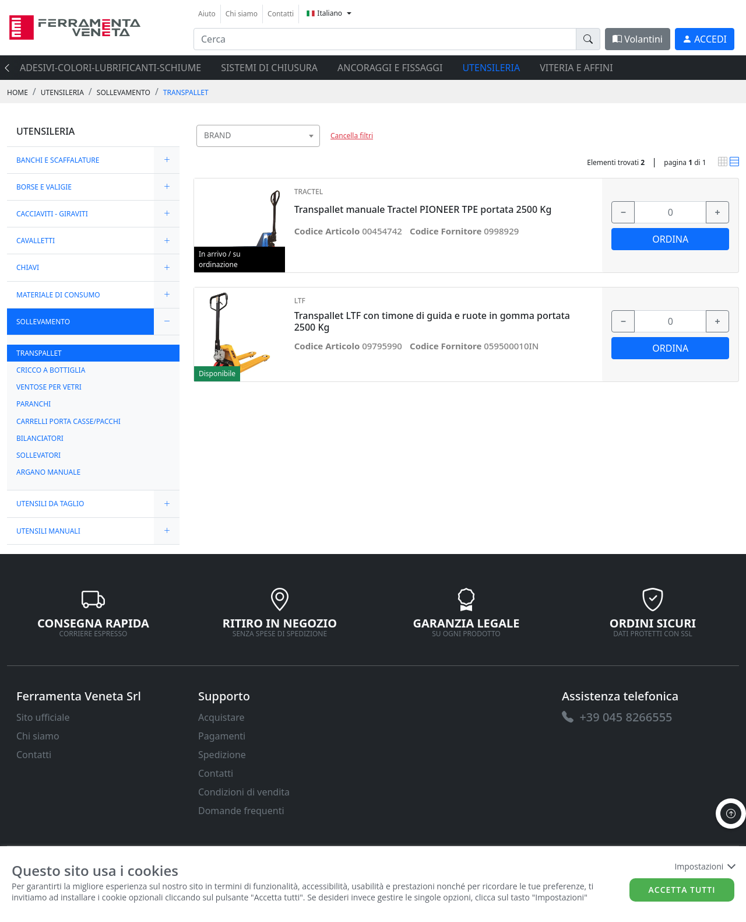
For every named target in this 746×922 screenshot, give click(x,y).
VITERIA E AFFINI (576, 67)
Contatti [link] (281, 14)
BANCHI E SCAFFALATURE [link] (57, 160)
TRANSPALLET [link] (186, 92)
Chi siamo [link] (242, 14)
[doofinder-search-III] (588, 39)
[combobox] (258, 136)
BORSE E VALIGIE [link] (44, 187)
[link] (75, 26)
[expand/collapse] (167, 160)
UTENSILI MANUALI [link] (48, 531)
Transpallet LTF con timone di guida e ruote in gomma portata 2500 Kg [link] (432, 321)
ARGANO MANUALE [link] (48, 472)
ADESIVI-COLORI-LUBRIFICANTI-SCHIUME (110, 67)
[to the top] (730, 813)
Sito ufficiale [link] (43, 717)
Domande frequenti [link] (241, 810)
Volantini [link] (638, 39)
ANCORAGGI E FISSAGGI (389, 67)
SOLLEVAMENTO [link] (123, 92)
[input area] (384, 39)
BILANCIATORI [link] (40, 438)
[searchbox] (313, 150)
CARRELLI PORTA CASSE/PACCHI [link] (68, 421)
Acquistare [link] (221, 717)
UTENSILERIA (491, 67)
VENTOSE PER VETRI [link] (49, 387)
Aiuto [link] (207, 14)
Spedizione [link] (222, 754)
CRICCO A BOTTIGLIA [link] (50, 370)
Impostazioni (704, 866)
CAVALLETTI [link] (35, 241)
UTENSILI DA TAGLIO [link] (50, 504)
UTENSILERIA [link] (62, 92)
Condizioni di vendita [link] (244, 792)
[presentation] (10, 67)
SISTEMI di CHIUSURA (269, 67)
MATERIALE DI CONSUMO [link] (58, 295)
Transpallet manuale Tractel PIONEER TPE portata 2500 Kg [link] (423, 209)
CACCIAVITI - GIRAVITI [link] (52, 214)
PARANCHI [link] (33, 404)
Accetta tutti (682, 889)
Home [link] (17, 92)
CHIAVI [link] (27, 267)
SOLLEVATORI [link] (38, 455)
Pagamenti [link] (221, 736)
